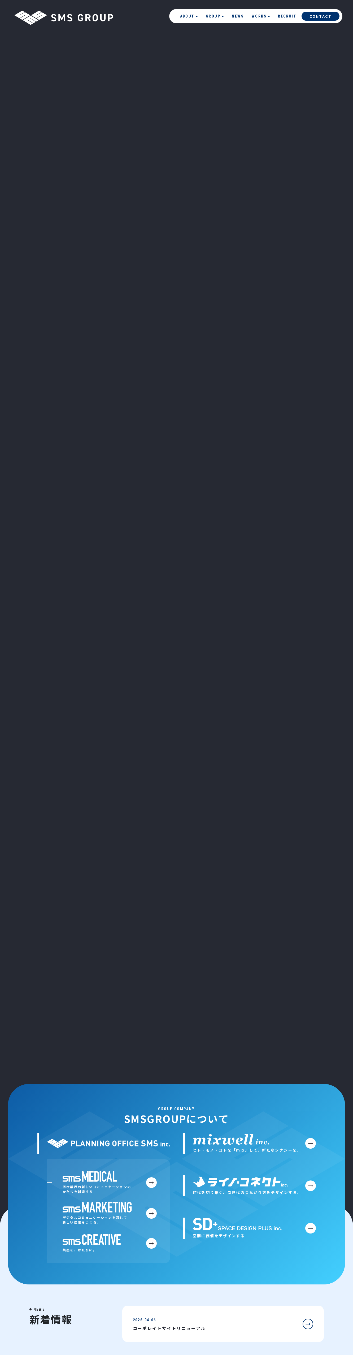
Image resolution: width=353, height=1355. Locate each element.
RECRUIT (287, 16)
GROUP (215, 16)
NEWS (238, 16)
